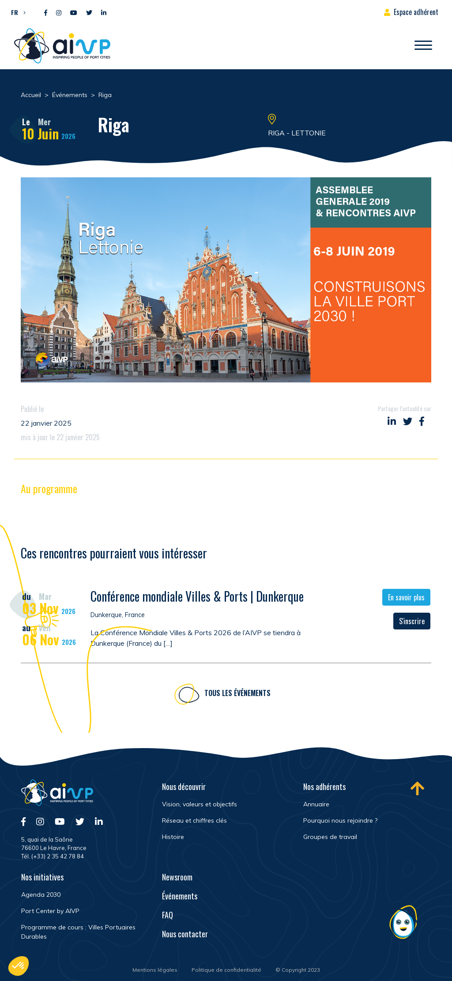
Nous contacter (185, 934)
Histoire (173, 837)
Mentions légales (154, 969)
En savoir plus (406, 598)
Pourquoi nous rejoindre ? (340, 820)
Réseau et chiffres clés (194, 820)
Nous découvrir (184, 786)
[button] (16, 12)
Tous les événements (237, 694)
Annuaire (316, 804)
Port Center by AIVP (50, 911)
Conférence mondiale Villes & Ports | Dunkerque (197, 597)
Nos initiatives (42, 877)
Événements (179, 896)
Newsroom (177, 877)
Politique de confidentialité (226, 969)
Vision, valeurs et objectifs (199, 804)
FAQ (167, 915)
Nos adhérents (324, 786)
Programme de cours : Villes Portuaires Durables (78, 931)
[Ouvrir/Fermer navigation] (423, 45)
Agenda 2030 (40, 895)
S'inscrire (412, 622)
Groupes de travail (330, 837)
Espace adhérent (416, 12)
